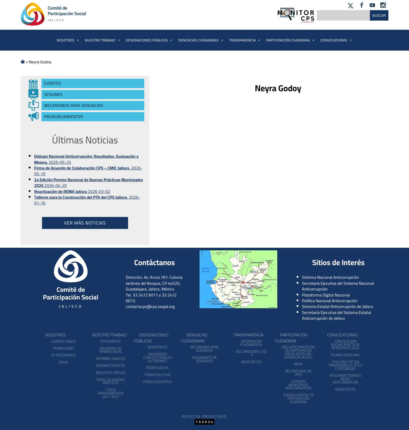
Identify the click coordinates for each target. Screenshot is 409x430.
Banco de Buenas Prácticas (110, 381)
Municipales (157, 347)
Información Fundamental (251, 343)
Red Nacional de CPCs (298, 373)
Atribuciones (63, 348)
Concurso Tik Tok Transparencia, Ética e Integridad (345, 365)
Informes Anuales (110, 358)
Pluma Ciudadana (345, 355)
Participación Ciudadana (290, 40)
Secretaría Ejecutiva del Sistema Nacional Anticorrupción (338, 286)
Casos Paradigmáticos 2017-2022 (110, 393)
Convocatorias (342, 335)
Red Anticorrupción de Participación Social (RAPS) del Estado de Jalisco (298, 352)
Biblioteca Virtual (110, 373)
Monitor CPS (251, 362)
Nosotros (68, 40)
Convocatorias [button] (336, 40)
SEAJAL (64, 362)
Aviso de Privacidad (204, 416)
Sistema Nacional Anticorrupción (330, 277)
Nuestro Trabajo (102, 40)
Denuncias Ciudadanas (201, 40)
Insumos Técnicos (110, 365)
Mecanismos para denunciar (204, 349)
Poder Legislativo (157, 382)
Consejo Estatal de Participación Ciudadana (298, 398)
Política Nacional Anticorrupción (330, 301)
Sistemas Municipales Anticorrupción (298, 384)
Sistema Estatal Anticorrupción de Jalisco (338, 306)
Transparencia (245, 40)
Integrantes (110, 341)
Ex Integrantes (63, 355)
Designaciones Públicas (149, 40)
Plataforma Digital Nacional (326, 295)
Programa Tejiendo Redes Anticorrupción (345, 378)
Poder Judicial (157, 368)
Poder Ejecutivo (158, 375)
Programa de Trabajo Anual (110, 350)
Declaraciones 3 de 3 (251, 353)
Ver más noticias (85, 223)
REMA (298, 364)
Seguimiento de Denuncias (204, 359)
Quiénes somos (63, 341)
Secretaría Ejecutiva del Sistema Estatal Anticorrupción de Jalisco (336, 315)
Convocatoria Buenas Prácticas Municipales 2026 (345, 344)
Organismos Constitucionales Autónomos (157, 357)
